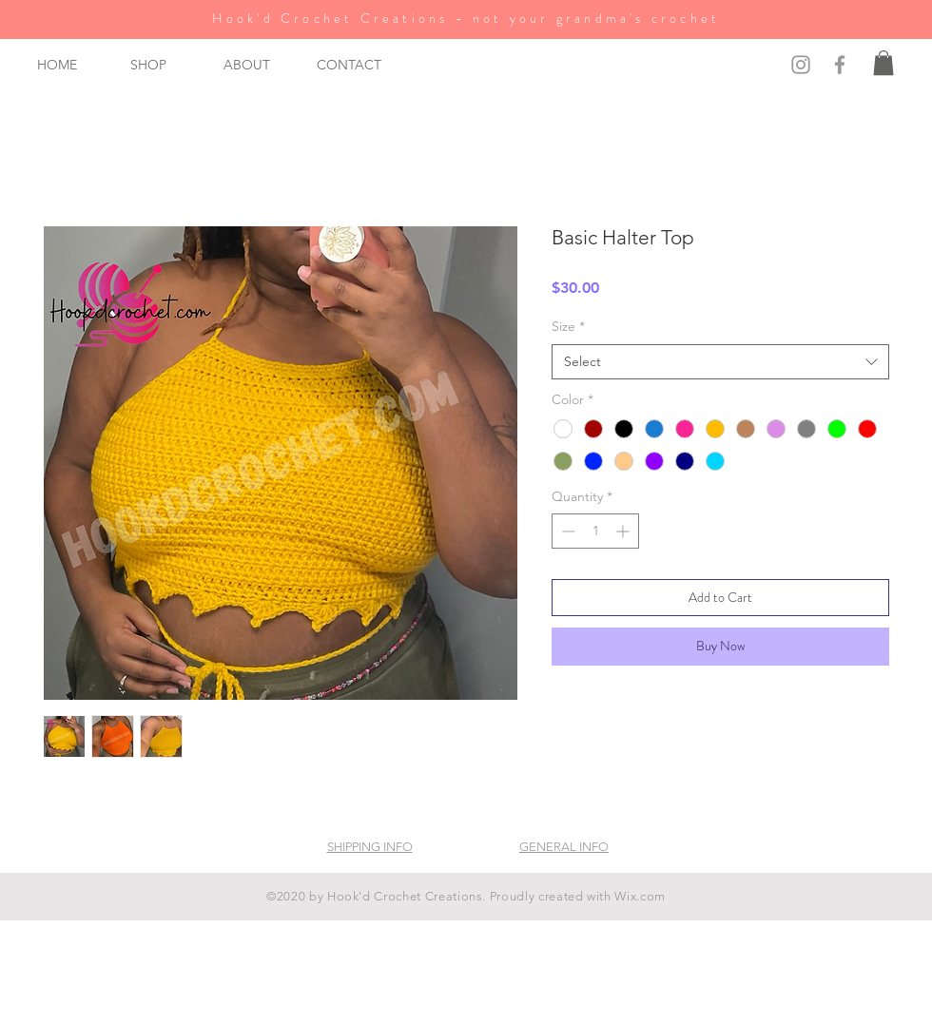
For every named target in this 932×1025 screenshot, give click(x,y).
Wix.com (640, 896)
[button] (162, 65)
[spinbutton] (595, 531)
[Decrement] (566, 531)
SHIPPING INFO (370, 847)
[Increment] (624, 531)
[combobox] (720, 362)
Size (568, 326)
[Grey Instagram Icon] (800, 64)
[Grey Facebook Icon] (839, 64)
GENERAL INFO (564, 847)
